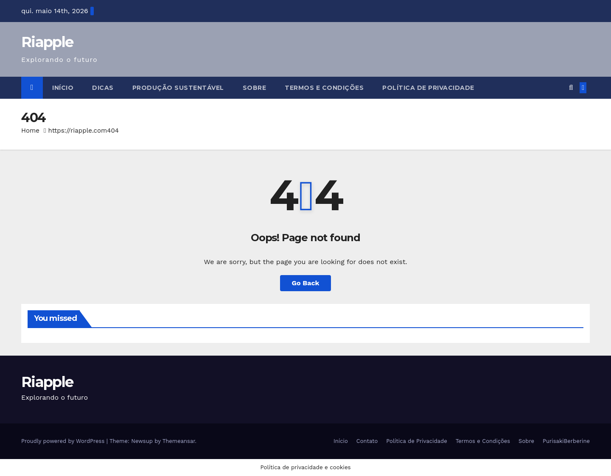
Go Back (306, 283)
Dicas (103, 88)
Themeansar (179, 441)
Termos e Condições (324, 88)
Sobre (254, 88)
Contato (367, 441)
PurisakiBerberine (566, 441)
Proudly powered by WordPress (64, 441)
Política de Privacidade (428, 88)
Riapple (47, 42)
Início (62, 88)
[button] (571, 88)
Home (30, 130)
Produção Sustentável (178, 88)
